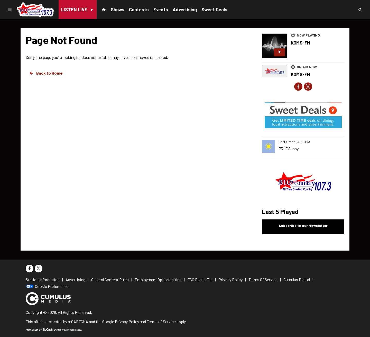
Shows (117, 9)
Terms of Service (161, 321)
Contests (139, 9)
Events (160, 9)
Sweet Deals (214, 9)
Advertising (185, 9)
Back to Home (46, 73)
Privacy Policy (127, 321)
